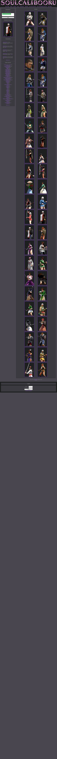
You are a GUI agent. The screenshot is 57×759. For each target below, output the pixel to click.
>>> (8, 43)
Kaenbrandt (5, 56)
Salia (8, 91)
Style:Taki (7, 74)
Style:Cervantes (7, 102)
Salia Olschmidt (7, 94)
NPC (7, 68)
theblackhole (5, 42)
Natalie (8, 90)
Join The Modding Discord (42, 6)
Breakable (7, 67)
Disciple (8, 82)
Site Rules (50, 6)
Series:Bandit (8, 72)
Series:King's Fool (8, 84)
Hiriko (8, 101)
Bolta (8, 76)
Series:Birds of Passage (8, 77)
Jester (8, 85)
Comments (22, 6)
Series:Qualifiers (7, 78)
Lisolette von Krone (8, 96)
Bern (8, 92)
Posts (11, 6)
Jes (7, 88)
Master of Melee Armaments (7, 98)
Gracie (8, 86)
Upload (14, 6)
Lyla (7, 83)
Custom (7, 65)
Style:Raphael (8, 73)
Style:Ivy (7, 80)
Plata (8, 87)
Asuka (8, 93)
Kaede (8, 103)
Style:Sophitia (8, 69)
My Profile (7, 6)
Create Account (28, 390)
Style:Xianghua (7, 71)
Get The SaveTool (32, 6)
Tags (18, 6)
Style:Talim (8, 70)
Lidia (8, 99)
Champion (7, 81)
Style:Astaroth (8, 100)
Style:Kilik (7, 75)
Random (26, 6)
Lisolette (7, 95)
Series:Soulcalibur (8, 66)
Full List (7, 60)
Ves (7, 89)
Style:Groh (8, 79)
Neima (8, 97)
